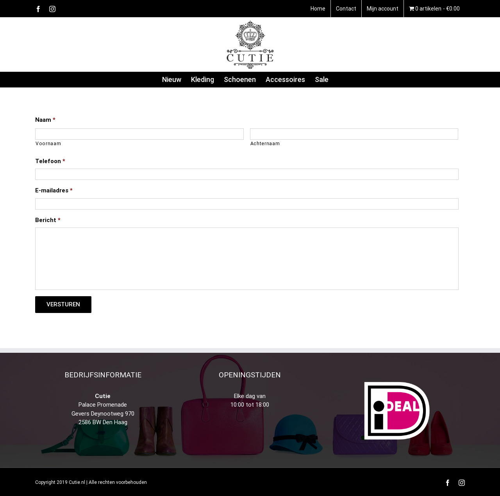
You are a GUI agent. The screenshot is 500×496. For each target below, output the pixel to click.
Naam (45, 119)
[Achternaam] (354, 134)
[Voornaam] (139, 134)
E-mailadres (54, 190)
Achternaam (265, 143)
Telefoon (50, 161)
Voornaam (48, 143)
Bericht (48, 220)
